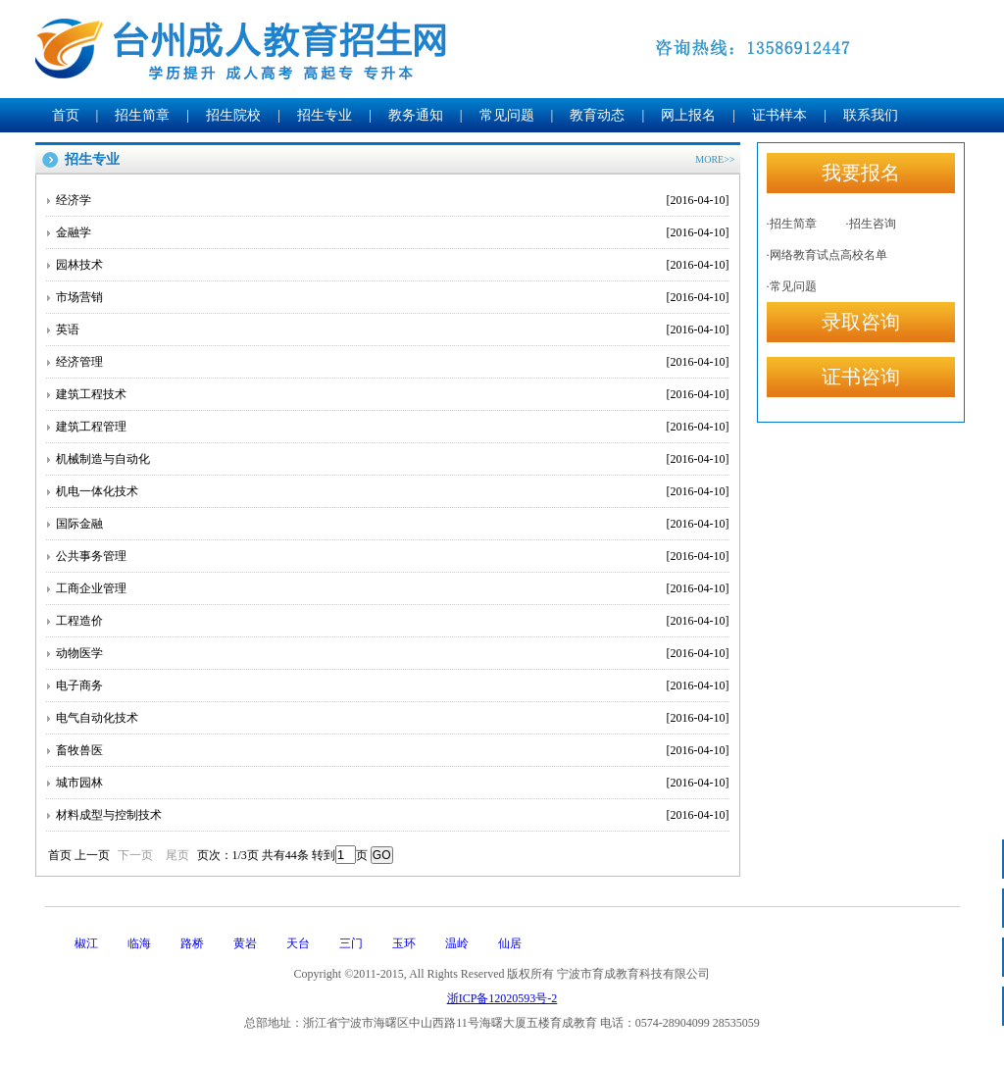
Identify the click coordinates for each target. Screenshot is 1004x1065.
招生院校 (233, 115)
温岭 (457, 943)
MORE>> (714, 159)
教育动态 (597, 115)
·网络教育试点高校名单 (827, 255)
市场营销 (392, 297)
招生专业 (324, 115)
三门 (351, 943)
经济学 (392, 200)
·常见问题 (792, 286)
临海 (139, 943)
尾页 (177, 855)
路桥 (192, 943)
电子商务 (392, 685)
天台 (298, 943)
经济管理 (392, 362)
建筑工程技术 (392, 394)
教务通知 (415, 115)
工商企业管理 (392, 588)
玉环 (404, 943)
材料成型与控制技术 (392, 815)
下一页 (135, 855)
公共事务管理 (392, 556)
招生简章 (142, 115)
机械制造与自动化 (392, 459)
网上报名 (688, 115)
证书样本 (779, 115)
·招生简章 (792, 223)
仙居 (510, 943)
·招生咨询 (871, 223)
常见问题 (506, 115)
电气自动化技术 (392, 718)
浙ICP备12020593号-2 (502, 998)
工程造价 (392, 620)
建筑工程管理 (392, 426)
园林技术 (392, 264)
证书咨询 (861, 376)
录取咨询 (861, 321)
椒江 (86, 943)
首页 (65, 115)
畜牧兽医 (392, 750)
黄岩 (245, 943)
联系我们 (870, 115)
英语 (392, 329)
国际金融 (392, 523)
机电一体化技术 (392, 491)
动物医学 (392, 653)
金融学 (392, 232)
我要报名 (861, 172)
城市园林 (392, 782)
